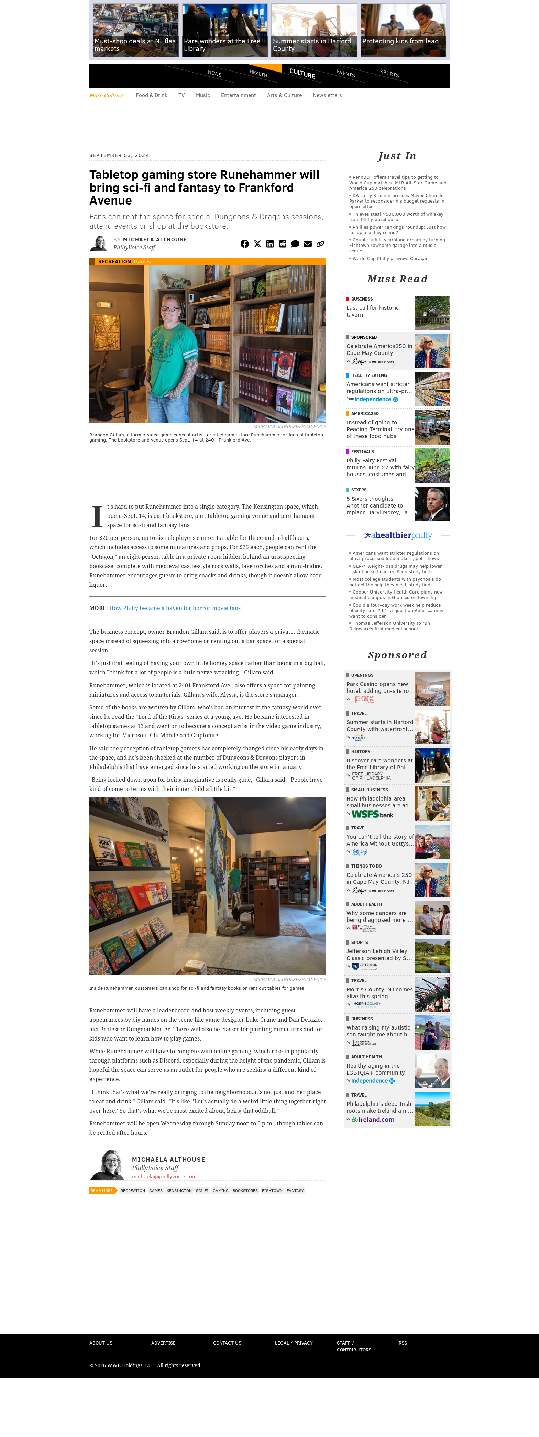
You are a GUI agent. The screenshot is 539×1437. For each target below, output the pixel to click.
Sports (389, 73)
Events (346, 73)
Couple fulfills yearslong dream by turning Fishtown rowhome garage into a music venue (397, 245)
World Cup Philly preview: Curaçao (391, 258)
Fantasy (295, 1190)
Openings (362, 675)
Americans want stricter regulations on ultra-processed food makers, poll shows (394, 555)
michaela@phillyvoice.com (164, 1176)
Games (142, 261)
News (215, 73)
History (361, 751)
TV (181, 94)
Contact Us (227, 1342)
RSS (403, 1342)
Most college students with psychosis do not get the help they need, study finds (395, 582)
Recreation (114, 261)
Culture (302, 73)
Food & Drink (151, 94)
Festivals (362, 451)
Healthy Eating (369, 375)
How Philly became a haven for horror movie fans (175, 608)
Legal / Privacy (294, 1342)
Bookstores (245, 1190)
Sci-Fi (202, 1190)
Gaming (221, 1190)
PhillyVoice (136, 75)
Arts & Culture (284, 94)
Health (258, 73)
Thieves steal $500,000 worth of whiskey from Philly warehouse (396, 216)
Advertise (163, 1342)
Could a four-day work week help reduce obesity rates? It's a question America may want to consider (396, 610)
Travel (359, 713)
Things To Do (366, 866)
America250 (365, 413)
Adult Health (366, 904)
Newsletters (327, 94)
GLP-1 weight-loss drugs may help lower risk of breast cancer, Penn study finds (395, 569)
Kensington (179, 1190)
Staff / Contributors (354, 1346)
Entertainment (238, 94)
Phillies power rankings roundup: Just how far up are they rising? (397, 230)
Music (203, 94)
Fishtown (272, 1190)
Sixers (359, 490)
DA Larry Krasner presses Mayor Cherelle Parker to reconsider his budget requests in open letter (396, 200)
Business (362, 299)
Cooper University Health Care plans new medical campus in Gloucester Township (396, 594)
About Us (100, 1342)
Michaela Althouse (155, 239)
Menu (100, 75)
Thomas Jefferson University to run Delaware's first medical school (389, 626)
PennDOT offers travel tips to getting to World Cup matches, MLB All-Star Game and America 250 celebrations (398, 182)
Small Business (369, 789)
